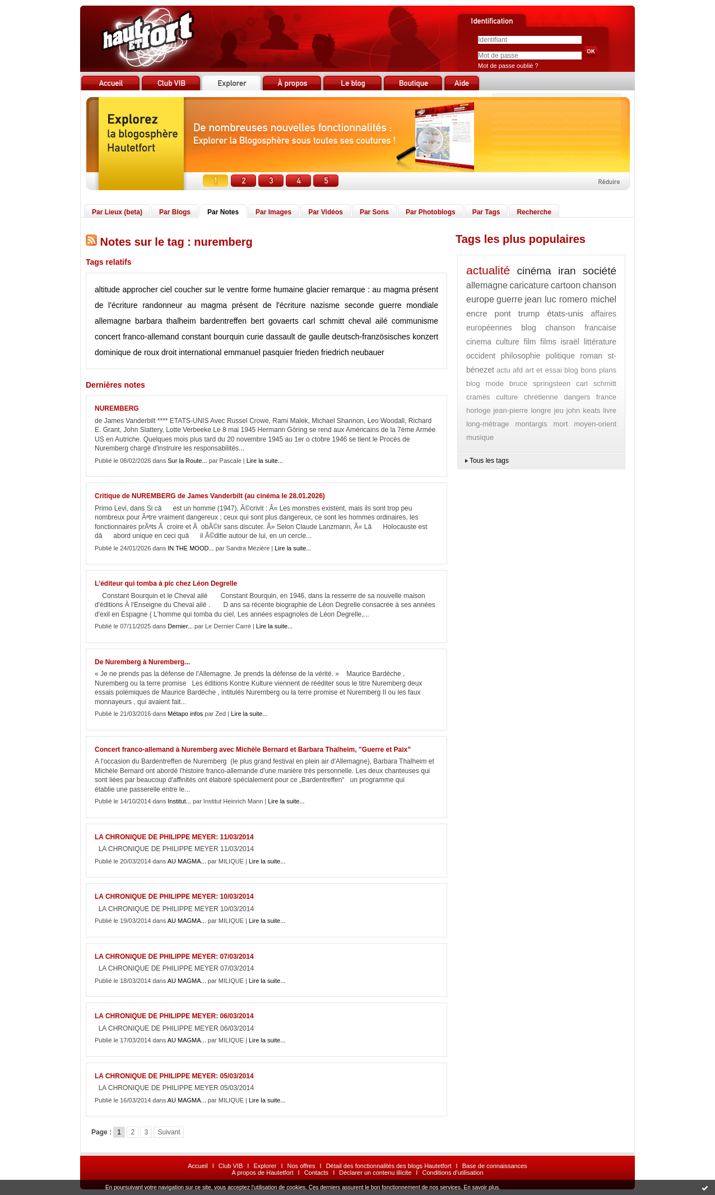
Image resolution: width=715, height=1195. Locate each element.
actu (503, 370)
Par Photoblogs (431, 212)
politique (560, 355)
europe (480, 299)
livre (609, 410)
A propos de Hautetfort (262, 1172)
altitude (107, 289)
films (548, 341)
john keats (584, 410)
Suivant (168, 1132)
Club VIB (231, 1165)
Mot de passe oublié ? (508, 65)
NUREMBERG (117, 408)
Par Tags (486, 212)
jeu (558, 410)
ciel (166, 289)
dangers (577, 397)
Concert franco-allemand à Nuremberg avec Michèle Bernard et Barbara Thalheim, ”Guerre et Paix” (253, 749)
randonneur (162, 305)
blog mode (485, 383)
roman (591, 355)
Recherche (534, 212)
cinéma (534, 271)
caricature (529, 285)
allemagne (113, 320)
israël (569, 341)
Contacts (316, 1172)
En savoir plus (481, 1187)
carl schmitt (323, 320)
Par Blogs (175, 212)
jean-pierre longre (522, 410)
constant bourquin (213, 336)
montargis (531, 424)
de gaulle (313, 336)
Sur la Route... (187, 460)
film (530, 341)
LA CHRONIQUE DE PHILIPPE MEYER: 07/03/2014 (174, 956)
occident (480, 355)
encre (476, 313)
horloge (478, 410)
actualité (488, 270)
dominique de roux (127, 352)
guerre (509, 299)
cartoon (566, 285)
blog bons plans (590, 370)
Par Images (273, 212)
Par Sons (374, 212)
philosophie (521, 355)
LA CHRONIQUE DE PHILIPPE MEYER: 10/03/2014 (174, 896)
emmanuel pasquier (258, 352)
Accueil (197, 1165)
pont (503, 313)
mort (560, 424)
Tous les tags (489, 461)
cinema (478, 341)
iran (567, 271)
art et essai (543, 370)
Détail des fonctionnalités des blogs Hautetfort (389, 1165)
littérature (600, 341)
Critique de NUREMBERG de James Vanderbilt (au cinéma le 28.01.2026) (210, 496)
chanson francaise (580, 327)
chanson (599, 285)
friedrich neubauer (352, 352)
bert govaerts (274, 320)
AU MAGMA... (187, 861)
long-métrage (487, 424)
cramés (478, 397)
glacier (317, 289)
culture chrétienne (527, 397)
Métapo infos (185, 713)
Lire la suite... (265, 460)
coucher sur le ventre (211, 289)
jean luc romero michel (570, 299)
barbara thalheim (165, 320)
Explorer (264, 1165)
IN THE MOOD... (190, 548)
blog (528, 327)
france (606, 397)
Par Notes (223, 212)
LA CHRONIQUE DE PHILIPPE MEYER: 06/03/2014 (174, 1016)
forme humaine (277, 289)
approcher (140, 289)
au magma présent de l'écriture (246, 305)
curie (255, 336)
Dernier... (180, 626)
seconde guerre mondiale (391, 305)
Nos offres (301, 1165)
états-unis (565, 313)
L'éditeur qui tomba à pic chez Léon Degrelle (166, 583)
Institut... (179, 801)
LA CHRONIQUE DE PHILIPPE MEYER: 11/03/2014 (174, 837)
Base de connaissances (494, 1165)
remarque (348, 289)
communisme (415, 320)
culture (507, 341)
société (599, 271)
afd (518, 370)
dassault (280, 336)
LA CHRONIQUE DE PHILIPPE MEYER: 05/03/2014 (174, 1076)
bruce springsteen (540, 383)
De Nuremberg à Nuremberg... (142, 662)
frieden (307, 352)
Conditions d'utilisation (452, 1172)
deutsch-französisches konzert (385, 336)
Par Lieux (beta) (117, 212)
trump (529, 313)
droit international (191, 352)
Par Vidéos (325, 212)
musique (480, 437)
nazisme (325, 305)
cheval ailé (368, 320)
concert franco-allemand (137, 336)
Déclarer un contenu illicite (375, 1172)
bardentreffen (223, 320)
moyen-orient (595, 424)
